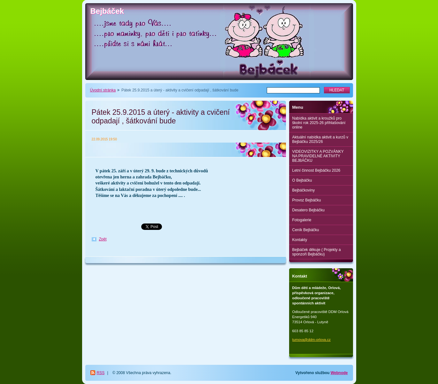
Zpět (103, 239)
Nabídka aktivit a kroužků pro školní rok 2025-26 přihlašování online (319, 122)
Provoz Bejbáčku (306, 200)
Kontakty (299, 240)
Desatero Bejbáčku (308, 210)
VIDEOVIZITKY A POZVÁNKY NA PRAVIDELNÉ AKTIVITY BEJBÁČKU (318, 156)
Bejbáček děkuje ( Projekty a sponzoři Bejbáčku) (316, 251)
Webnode (339, 373)
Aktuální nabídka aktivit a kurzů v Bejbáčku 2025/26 (320, 139)
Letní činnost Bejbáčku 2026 (316, 170)
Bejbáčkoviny (303, 190)
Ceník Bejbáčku (305, 230)
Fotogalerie (301, 220)
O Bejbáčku (302, 180)
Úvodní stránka (103, 90)
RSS (101, 373)
